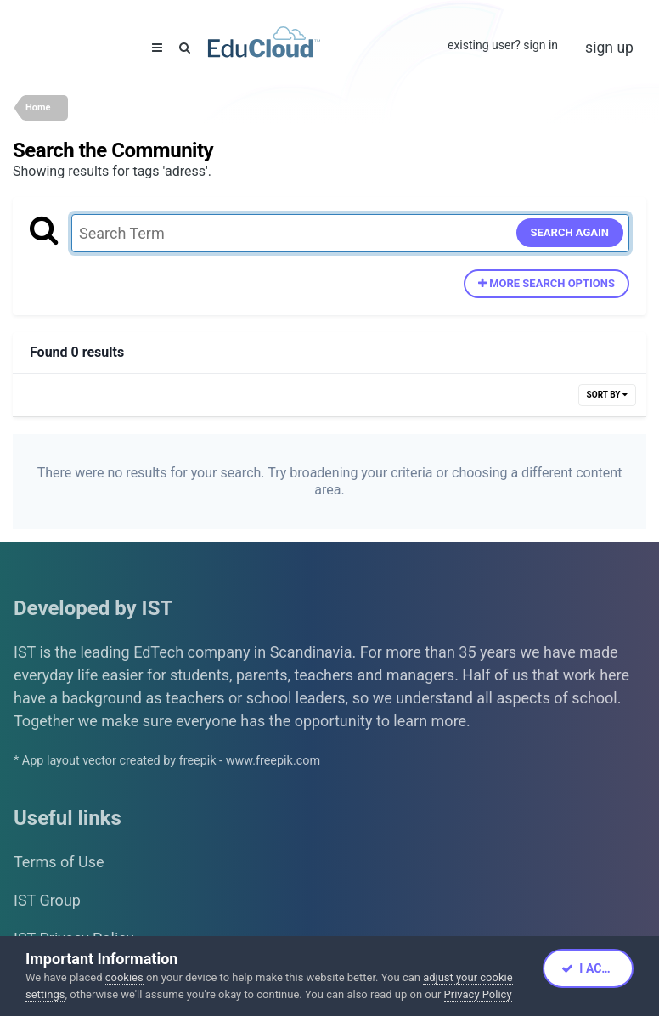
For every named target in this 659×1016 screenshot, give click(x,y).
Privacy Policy (478, 994)
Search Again (570, 232)
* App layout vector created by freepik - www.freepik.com (167, 761)
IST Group (47, 900)
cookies (124, 977)
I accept (596, 968)
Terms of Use (59, 862)
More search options (546, 283)
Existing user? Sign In (503, 45)
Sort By (607, 394)
